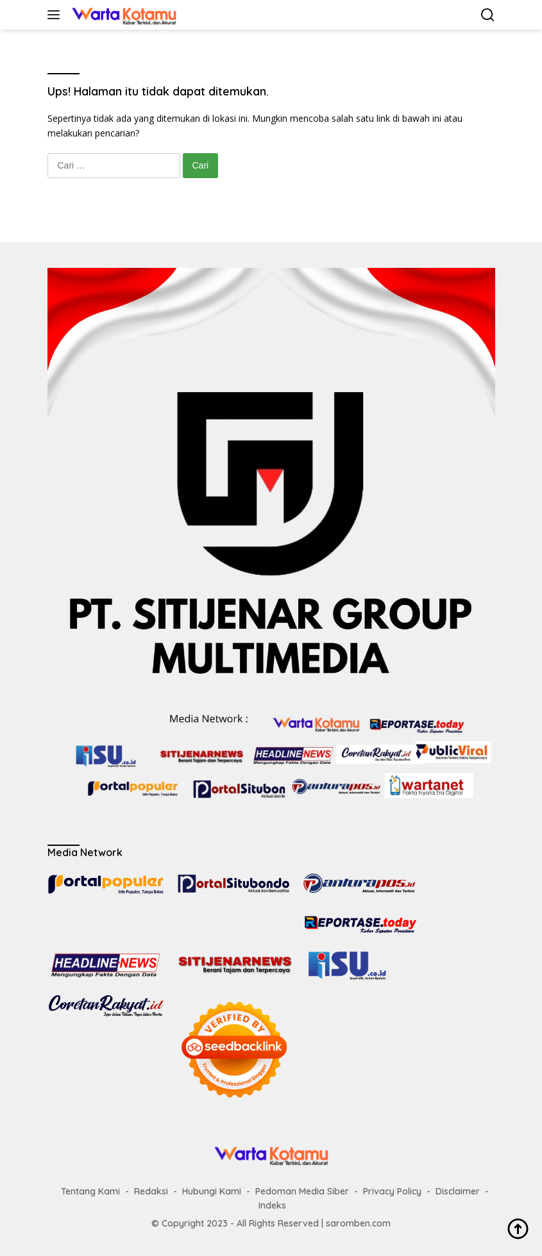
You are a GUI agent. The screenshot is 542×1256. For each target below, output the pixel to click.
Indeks (272, 1205)
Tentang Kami (90, 1191)
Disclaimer (458, 1191)
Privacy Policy (392, 1191)
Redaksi (151, 1191)
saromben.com (358, 1223)
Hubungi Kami (211, 1191)
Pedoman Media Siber (302, 1191)
